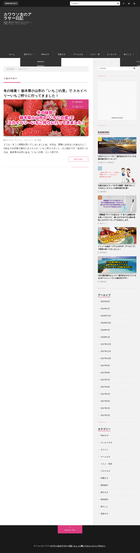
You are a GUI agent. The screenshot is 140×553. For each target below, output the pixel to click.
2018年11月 (106, 315)
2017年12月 (106, 344)
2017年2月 (105, 415)
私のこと (127, 54)
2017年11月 (106, 351)
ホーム (12, 54)
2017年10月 (106, 358)
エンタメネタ (111, 55)
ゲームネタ (78, 54)
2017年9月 (105, 365)
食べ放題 (38, 140)
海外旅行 (111, 162)
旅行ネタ (28, 54)
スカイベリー (28, 140)
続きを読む (78, 159)
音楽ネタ (61, 54)
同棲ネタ (104, 478)
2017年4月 (105, 401)
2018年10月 (106, 323)
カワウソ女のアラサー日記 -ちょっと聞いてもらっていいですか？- (78, 546)
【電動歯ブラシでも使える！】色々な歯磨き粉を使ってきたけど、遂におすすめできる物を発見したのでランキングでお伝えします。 (116, 217)
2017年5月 (105, 394)
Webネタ (45, 54)
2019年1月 (105, 308)
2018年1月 (105, 337)
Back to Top (70, 530)
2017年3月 (105, 408)
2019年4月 (105, 301)
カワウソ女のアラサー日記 (18, 16)
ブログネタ (105, 471)
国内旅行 (79, 102)
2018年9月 (105, 330)
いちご (19, 140)
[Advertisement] (86, 29)
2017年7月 (105, 379)
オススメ (104, 449)
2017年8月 (105, 372)
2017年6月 (105, 387)
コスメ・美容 (95, 55)
